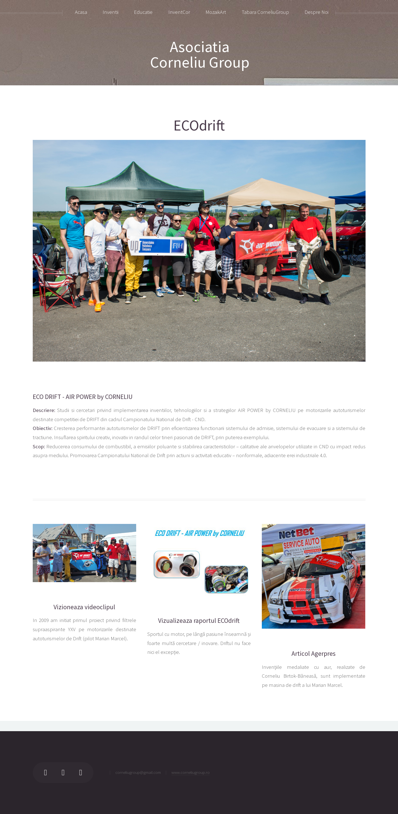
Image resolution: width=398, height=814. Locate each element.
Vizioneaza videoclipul (84, 607)
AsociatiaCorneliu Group (199, 54)
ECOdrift (199, 125)
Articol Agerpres (313, 653)
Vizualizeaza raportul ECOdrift (199, 620)
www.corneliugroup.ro (190, 772)
